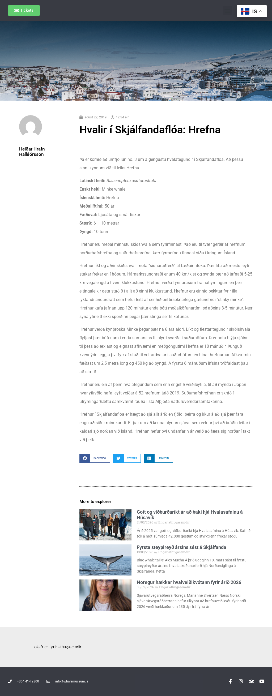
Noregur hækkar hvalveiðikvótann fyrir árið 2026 (189, 582)
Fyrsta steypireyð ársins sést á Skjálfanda (181, 547)
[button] (227, 10)
